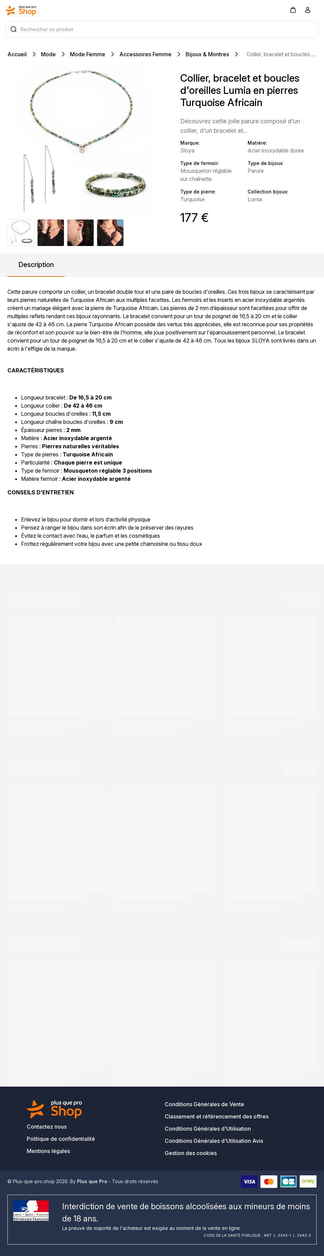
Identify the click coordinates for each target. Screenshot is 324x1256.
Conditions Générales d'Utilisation (208, 1128)
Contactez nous (47, 1126)
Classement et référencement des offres (217, 1116)
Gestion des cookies (191, 1153)
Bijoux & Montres (207, 54)
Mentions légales (48, 1151)
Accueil (17, 54)
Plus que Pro (92, 1181)
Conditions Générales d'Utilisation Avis (214, 1140)
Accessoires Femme (145, 54)
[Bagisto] (21, 10)
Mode (48, 54)
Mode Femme (87, 54)
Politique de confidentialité (61, 1138)
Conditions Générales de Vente (204, 1104)
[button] (293, 9)
